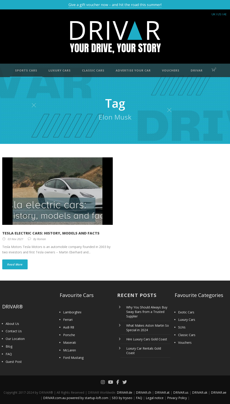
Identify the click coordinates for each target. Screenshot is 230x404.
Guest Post (14, 361)
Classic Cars (93, 70)
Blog (9, 346)
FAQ (9, 354)
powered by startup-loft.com (87, 398)
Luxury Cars (60, 70)
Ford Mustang (73, 357)
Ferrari (68, 319)
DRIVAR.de (124, 392)
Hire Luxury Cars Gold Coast (146, 339)
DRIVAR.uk (199, 392)
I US (218, 14)
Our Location (15, 339)
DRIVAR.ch (143, 392)
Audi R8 (68, 327)
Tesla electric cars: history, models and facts (51, 233)
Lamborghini (72, 312)
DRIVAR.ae (218, 392)
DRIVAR (197, 70)
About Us (12, 323)
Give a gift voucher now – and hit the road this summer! (115, 4)
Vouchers (170, 70)
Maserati (69, 342)
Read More (15, 264)
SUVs (182, 327)
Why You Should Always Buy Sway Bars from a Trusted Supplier (146, 311)
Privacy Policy (177, 398)
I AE (224, 14)
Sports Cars (26, 70)
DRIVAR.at (162, 392)
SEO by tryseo (122, 398)
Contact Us (14, 331)
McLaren (69, 350)
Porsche (69, 335)
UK (213, 14)
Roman (41, 239)
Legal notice (155, 398)
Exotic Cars (186, 312)
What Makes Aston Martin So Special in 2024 (147, 327)
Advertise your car (133, 70)
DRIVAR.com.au (54, 398)
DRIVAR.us (180, 392)
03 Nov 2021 (15, 239)
